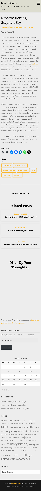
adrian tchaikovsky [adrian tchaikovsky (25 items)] (10, 420)
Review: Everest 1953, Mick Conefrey (21, 217)
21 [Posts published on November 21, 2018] (14, 380)
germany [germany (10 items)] (23, 434)
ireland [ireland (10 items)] (11, 437)
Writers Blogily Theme (25, 486)
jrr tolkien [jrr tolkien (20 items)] (14, 440)
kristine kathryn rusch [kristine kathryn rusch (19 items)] (28, 440)
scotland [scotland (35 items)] (21, 450)
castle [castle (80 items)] (5, 427)
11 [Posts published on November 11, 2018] (36, 371)
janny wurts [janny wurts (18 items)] (19, 437)
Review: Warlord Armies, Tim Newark (20, 244)
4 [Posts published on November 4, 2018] (35, 367)
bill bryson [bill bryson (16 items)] (25, 423)
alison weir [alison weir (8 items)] (22, 421)
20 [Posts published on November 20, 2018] (9, 380)
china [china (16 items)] (11, 427)
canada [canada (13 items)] (32, 423)
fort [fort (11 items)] (2, 434)
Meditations (9, 3)
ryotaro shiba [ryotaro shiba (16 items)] (11, 451)
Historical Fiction (20, 165)
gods (33, 170)
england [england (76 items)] (18, 431)
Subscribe (6, 347)
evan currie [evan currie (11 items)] (36, 432)
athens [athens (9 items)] (16, 423)
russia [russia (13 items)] (3, 451)
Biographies (7, 165)
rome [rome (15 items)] (35, 447)
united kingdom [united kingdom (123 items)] (26, 454)
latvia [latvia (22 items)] (3, 444)
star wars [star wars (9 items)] (29, 451)
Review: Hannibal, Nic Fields (20, 230)
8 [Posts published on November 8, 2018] (19, 371)
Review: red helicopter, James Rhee (13, 405)
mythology (6, 175)
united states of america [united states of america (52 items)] (15, 459)
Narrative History (9, 170)
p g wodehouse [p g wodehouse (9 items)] (17, 447)
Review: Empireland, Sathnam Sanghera (15, 408)
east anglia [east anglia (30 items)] (6, 431)
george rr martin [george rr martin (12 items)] (14, 434)
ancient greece (23, 170)
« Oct (3, 390)
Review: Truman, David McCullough (13, 402)
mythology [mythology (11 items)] (32, 445)
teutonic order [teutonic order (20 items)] (7, 455)
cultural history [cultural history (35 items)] (30, 426)
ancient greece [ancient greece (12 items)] (31, 421)
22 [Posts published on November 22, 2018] (20, 380)
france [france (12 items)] (6, 434)
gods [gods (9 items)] (27, 434)
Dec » (8, 390)
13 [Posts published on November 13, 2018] (9, 376)
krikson (6, 27)
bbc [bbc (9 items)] (19, 423)
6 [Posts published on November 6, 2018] (8, 371)
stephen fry (17, 175)
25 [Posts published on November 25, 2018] (36, 380)
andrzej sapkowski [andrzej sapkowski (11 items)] (7, 423)
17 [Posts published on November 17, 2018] (31, 376)
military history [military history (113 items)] (17, 444)
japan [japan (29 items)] (27, 437)
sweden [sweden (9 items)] (35, 451)
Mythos (35, 64)
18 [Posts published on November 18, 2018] (36, 376)
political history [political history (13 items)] (27, 448)
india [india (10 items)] (7, 437)
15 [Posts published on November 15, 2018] (20, 376)
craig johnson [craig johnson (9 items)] (18, 427)
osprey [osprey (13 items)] (9, 448)
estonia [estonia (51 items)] (28, 431)
